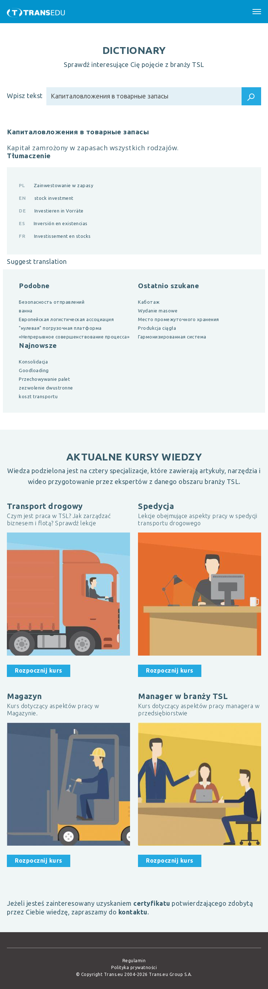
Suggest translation (37, 261)
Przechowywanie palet (44, 379)
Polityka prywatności (134, 967)
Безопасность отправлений (51, 301)
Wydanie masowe (157, 310)
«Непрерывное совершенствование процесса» (74, 336)
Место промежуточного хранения (178, 319)
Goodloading (34, 370)
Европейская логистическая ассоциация (66, 319)
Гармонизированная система (172, 336)
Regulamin (134, 960)
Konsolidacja (33, 361)
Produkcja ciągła (157, 328)
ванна (26, 310)
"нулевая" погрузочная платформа (60, 328)
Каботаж (149, 301)
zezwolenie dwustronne (46, 387)
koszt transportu (38, 396)
